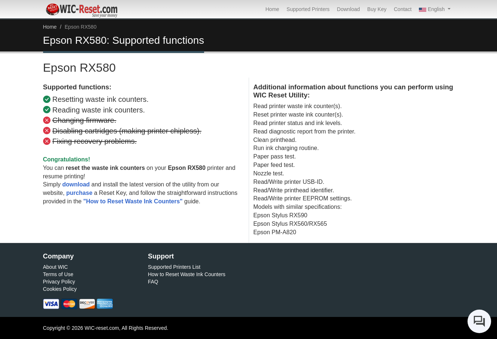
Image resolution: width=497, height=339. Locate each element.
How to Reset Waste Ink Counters (186, 274)
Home (272, 9)
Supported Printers (308, 9)
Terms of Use (58, 274)
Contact (403, 9)
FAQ (153, 282)
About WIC (55, 267)
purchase (79, 193)
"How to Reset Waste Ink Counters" (133, 201)
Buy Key (376, 9)
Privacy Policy (59, 282)
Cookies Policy (60, 289)
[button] (434, 9)
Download (348, 9)
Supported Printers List (174, 267)
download (76, 184)
